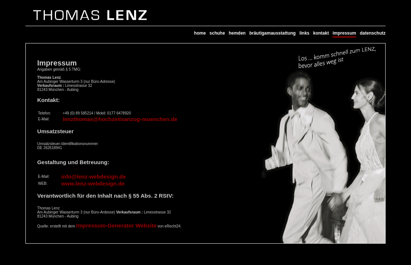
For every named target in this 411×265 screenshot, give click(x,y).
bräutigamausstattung (272, 33)
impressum (344, 33)
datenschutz (373, 33)
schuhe (217, 33)
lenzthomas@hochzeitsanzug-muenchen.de (120, 119)
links (304, 33)
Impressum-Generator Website (116, 225)
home (200, 33)
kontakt (321, 33)
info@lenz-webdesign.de (93, 176)
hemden (237, 33)
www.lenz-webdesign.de (92, 183)
